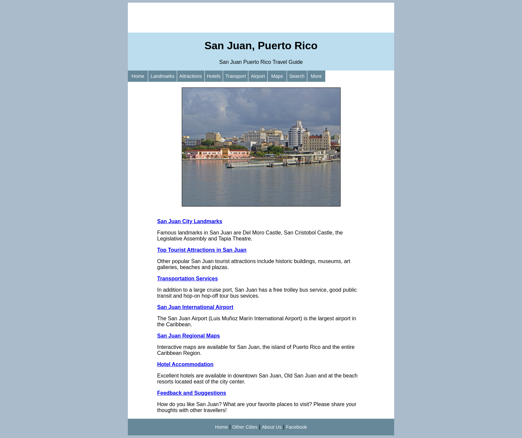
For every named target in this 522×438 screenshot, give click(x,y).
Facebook (296, 427)
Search (297, 76)
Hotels (214, 76)
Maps (277, 76)
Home (137, 76)
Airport (258, 76)
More (316, 76)
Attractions (190, 76)
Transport (235, 76)
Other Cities (244, 427)
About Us (272, 427)
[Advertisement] (261, 18)
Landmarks (162, 76)
